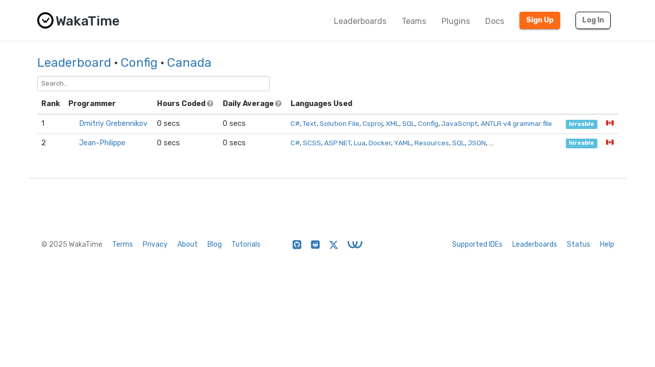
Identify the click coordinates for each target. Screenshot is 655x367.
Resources (431, 143)
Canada (189, 63)
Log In (593, 20)
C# (295, 123)
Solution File (339, 123)
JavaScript (459, 123)
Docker (380, 143)
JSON (477, 143)
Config (139, 63)
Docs (494, 21)
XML (392, 123)
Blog (214, 244)
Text (310, 123)
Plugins (455, 21)
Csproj (372, 123)
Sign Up (540, 20)
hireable (581, 124)
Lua (359, 143)
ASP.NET (337, 143)
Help (607, 244)
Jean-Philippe (102, 143)
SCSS (312, 143)
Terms (122, 244)
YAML (402, 143)
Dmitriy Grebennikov (113, 123)
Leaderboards (360, 21)
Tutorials (245, 244)
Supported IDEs (477, 244)
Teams (414, 21)
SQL (408, 123)
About (187, 244)
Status (578, 244)
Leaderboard (74, 63)
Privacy (155, 244)
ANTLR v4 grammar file (516, 123)
